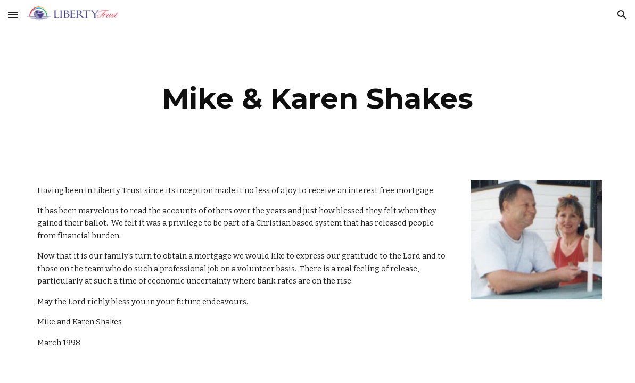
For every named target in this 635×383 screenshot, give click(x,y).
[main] (318, 98)
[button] (13, 14)
